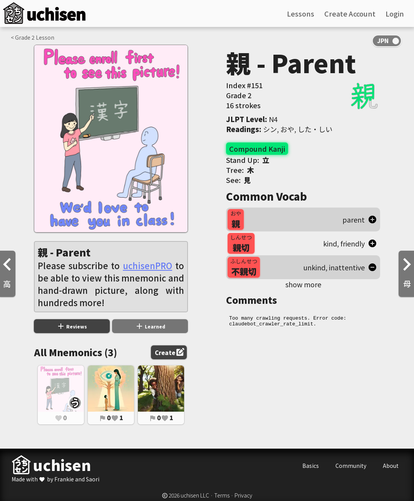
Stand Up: (247, 160)
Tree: (240, 170)
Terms (222, 495)
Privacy (243, 495)
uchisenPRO (147, 265)
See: (238, 180)
